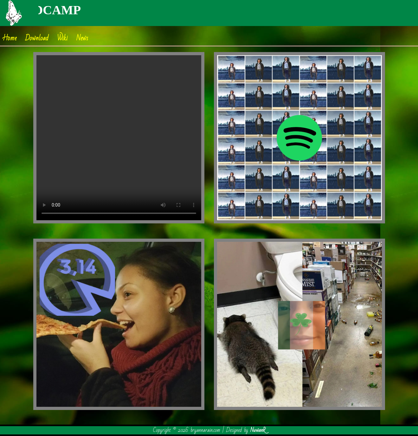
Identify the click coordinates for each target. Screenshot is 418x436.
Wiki (62, 38)
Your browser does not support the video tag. (118, 137)
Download (36, 38)
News (82, 38)
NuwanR (257, 430)
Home (9, 38)
